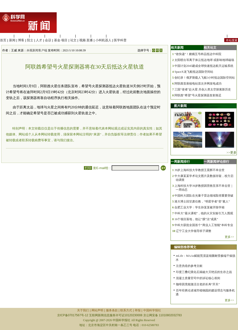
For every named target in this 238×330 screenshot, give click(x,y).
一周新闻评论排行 (216, 161)
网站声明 (97, 310)
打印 (88, 168)
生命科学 (6, 36)
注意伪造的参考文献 (189, 266)
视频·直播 (86, 40)
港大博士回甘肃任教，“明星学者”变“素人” (202, 201)
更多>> (229, 237)
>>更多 (231, 152)
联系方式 (126, 310)
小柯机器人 (103, 40)
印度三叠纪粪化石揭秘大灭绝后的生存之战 (204, 272)
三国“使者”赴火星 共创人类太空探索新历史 (202, 89)
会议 (48, 40)
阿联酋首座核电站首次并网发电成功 (198, 83)
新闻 (12, 40)
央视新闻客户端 (36, 50)
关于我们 (83, 310)
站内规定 (219, 36)
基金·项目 (61, 40)
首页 (3, 40)
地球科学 (83, 36)
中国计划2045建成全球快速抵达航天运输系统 (203, 66)
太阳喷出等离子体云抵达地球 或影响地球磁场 (204, 60)
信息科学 (67, 36)
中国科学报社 (152, 310)
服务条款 (112, 310)
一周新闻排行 (180, 161)
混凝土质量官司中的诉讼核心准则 (198, 278)
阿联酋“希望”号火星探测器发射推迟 (197, 95)
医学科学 (21, 36)
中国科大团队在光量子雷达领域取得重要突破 (203, 195)
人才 (39, 40)
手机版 (233, 36)
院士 (30, 40)
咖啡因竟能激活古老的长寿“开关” (198, 284)
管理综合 (113, 36)
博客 (21, 40)
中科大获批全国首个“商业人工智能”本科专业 (203, 225)
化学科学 (37, 36)
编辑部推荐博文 (185, 247)
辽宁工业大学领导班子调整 (193, 231)
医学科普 (120, 40)
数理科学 (98, 36)
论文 (73, 40)
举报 (138, 310)
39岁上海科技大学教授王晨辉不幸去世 (199, 170)
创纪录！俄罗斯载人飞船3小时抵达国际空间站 (204, 77)
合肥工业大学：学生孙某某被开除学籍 (199, 207)
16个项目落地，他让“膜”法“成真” (196, 219)
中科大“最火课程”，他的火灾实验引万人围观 (203, 213)
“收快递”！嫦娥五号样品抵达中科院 (197, 54)
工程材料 (52, 36)
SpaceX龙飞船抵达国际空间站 (193, 71)
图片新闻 (180, 106)
